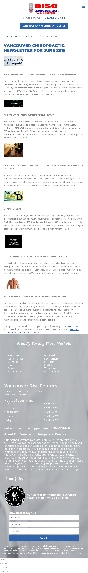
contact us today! (68, 469)
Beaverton (13, 368)
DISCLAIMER (36, 553)
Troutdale (50, 368)
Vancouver (13, 355)
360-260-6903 (53, 17)
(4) (71, 225)
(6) (38, 316)
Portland (49, 365)
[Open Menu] (84, 7)
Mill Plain (49, 361)
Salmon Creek (15, 358)
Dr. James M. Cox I (73, 553)
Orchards (12, 361)
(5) (33, 269)
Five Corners (51, 358)
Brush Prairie (51, 371)
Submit (44, 538)
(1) (13, 91)
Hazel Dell (49, 355)
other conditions (70, 326)
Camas (11, 365)
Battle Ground (15, 371)
